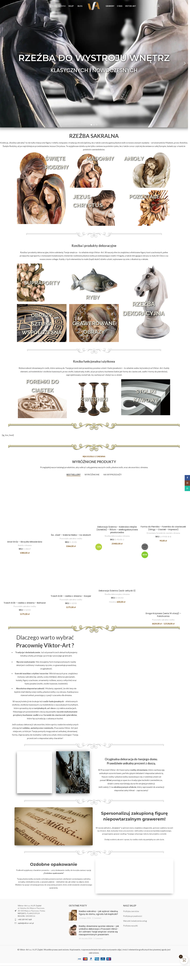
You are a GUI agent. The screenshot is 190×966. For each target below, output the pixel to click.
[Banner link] (54, 828)
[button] (3, 63)
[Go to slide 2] (94, 124)
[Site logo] (94, 6)
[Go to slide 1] (91, 124)
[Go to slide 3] (96, 124)
